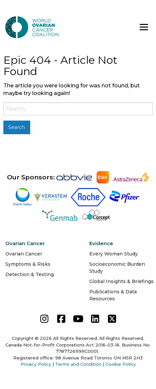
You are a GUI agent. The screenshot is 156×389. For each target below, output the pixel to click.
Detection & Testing (29, 274)
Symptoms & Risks (27, 264)
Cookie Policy (121, 364)
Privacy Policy (36, 364)
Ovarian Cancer (23, 254)
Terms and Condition (78, 364)
